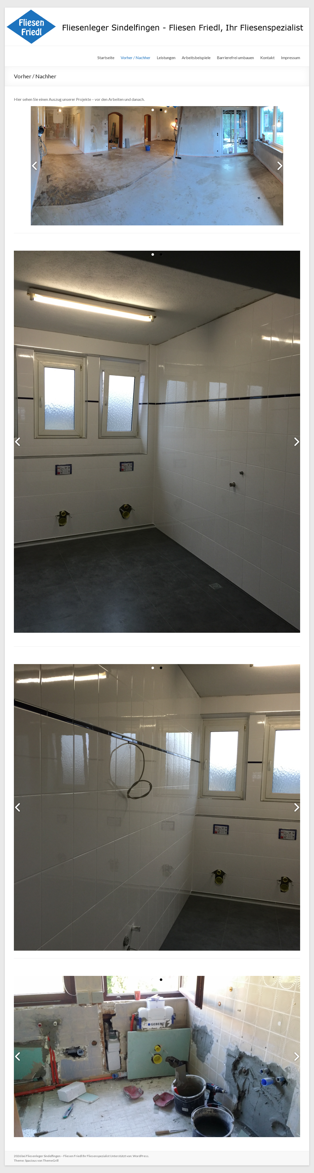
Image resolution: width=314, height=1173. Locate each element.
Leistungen (166, 57)
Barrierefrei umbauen (235, 57)
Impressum (290, 57)
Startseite (105, 57)
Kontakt (267, 57)
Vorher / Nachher (135, 57)
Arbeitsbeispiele (196, 57)
